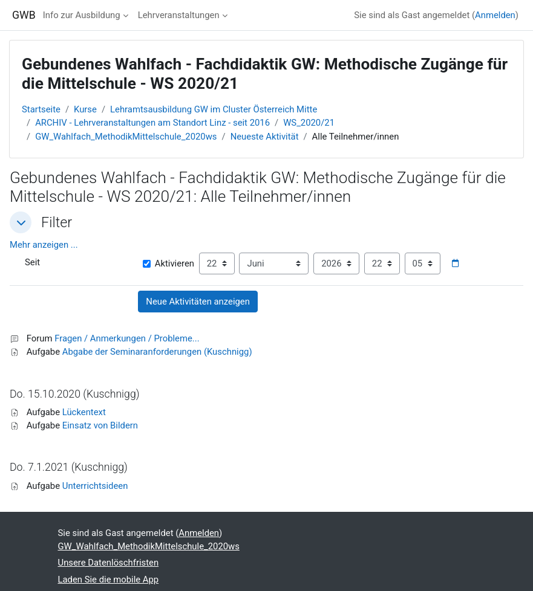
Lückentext (84, 412)
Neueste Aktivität (265, 136)
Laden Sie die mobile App (108, 579)
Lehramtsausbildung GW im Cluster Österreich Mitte (213, 109)
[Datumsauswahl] (455, 263)
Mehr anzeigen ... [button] (44, 244)
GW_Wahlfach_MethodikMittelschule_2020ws (126, 136)
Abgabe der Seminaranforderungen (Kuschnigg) (157, 351)
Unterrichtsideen (95, 485)
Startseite (41, 109)
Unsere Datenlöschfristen (108, 562)
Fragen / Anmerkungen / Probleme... (126, 338)
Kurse (85, 109)
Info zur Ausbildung (81, 15)
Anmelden (495, 15)
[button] (20, 222)
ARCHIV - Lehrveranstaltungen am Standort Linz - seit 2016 (152, 122)
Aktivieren (168, 263)
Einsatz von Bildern (100, 425)
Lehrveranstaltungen (179, 15)
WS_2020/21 (309, 122)
